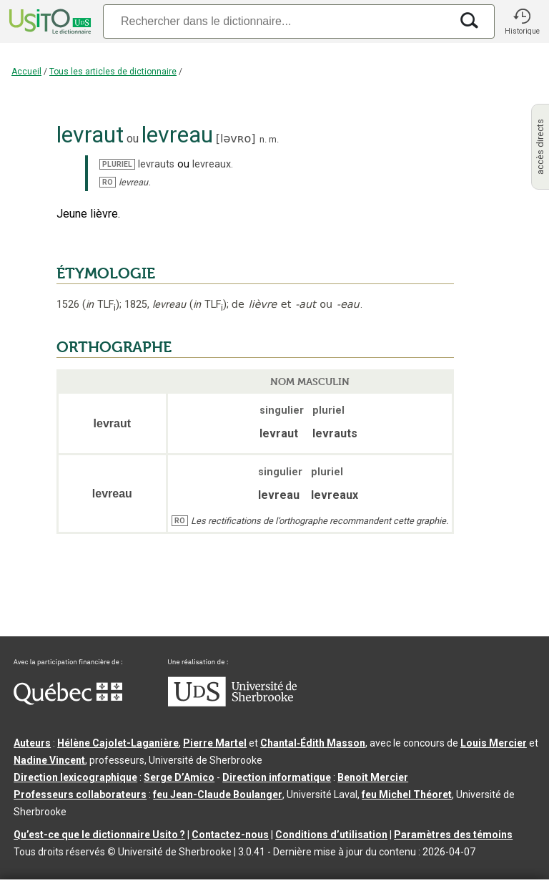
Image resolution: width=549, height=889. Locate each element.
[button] (521, 21)
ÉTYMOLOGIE (105, 273)
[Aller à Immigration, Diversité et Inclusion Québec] (68, 701)
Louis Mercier (493, 743)
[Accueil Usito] (48, 21)
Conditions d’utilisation (331, 834)
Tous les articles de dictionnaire (113, 72)
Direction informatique (276, 777)
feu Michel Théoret (407, 794)
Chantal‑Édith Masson (312, 743)
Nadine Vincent (49, 760)
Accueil (26, 72)
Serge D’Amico (179, 777)
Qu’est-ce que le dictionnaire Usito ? (99, 834)
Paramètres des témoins (453, 834)
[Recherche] (276, 21)
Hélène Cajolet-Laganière (118, 743)
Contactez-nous (230, 834)
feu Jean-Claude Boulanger (217, 794)
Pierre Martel (215, 743)
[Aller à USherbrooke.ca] (232, 703)
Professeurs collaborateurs (80, 794)
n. (263, 139)
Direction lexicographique (75, 777)
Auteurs (32, 743)
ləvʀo (235, 138)
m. (274, 139)
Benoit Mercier (372, 777)
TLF (101, 304)
